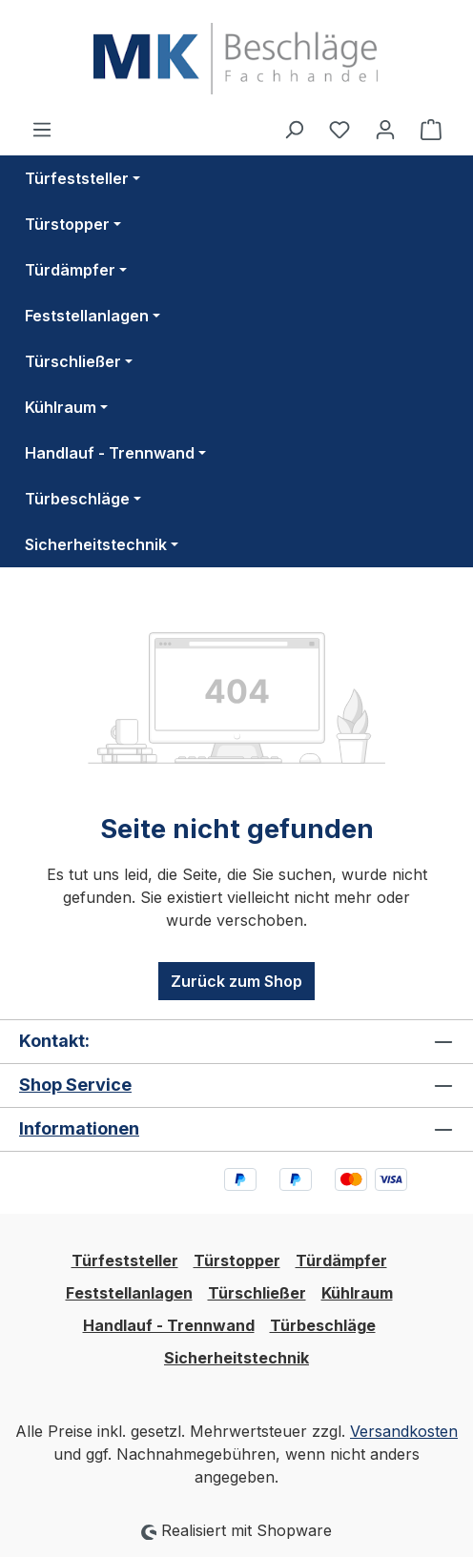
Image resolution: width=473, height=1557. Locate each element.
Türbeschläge (323, 1325)
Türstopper (237, 1260)
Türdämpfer (341, 1260)
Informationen (79, 1128)
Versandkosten (404, 1431)
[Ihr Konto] (385, 129)
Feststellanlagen (129, 1292)
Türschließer (257, 1292)
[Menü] (42, 129)
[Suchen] (294, 129)
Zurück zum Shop (236, 981)
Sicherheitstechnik (236, 1357)
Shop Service (75, 1085)
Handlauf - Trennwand (169, 1325)
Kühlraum (357, 1292)
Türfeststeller (125, 1260)
